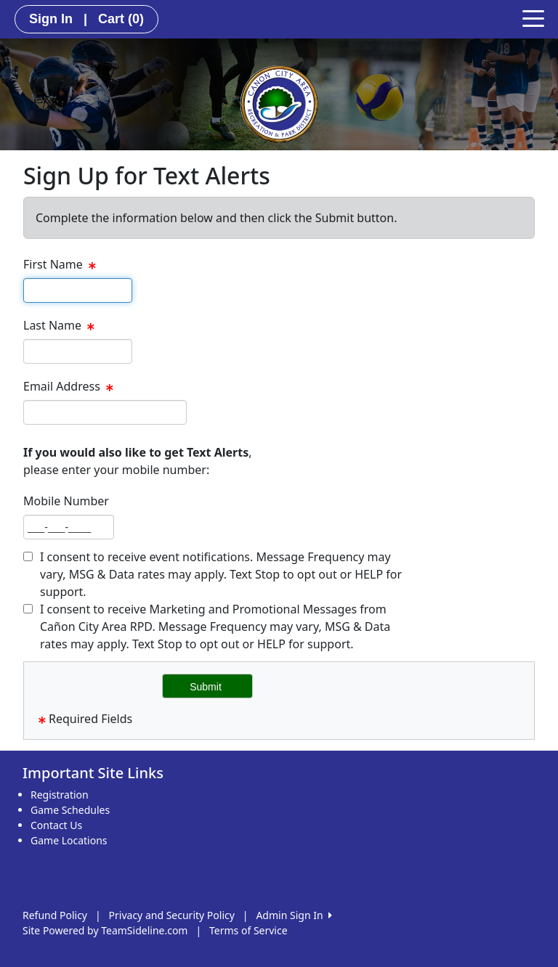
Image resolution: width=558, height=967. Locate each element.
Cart (121, 19)
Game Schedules (70, 810)
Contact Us (56, 825)
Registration (60, 794)
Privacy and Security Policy (172, 915)
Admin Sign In (293, 915)
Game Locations (69, 840)
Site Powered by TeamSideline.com (105, 930)
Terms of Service (248, 930)
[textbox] (77, 290)
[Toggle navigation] (533, 17)
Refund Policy (55, 915)
